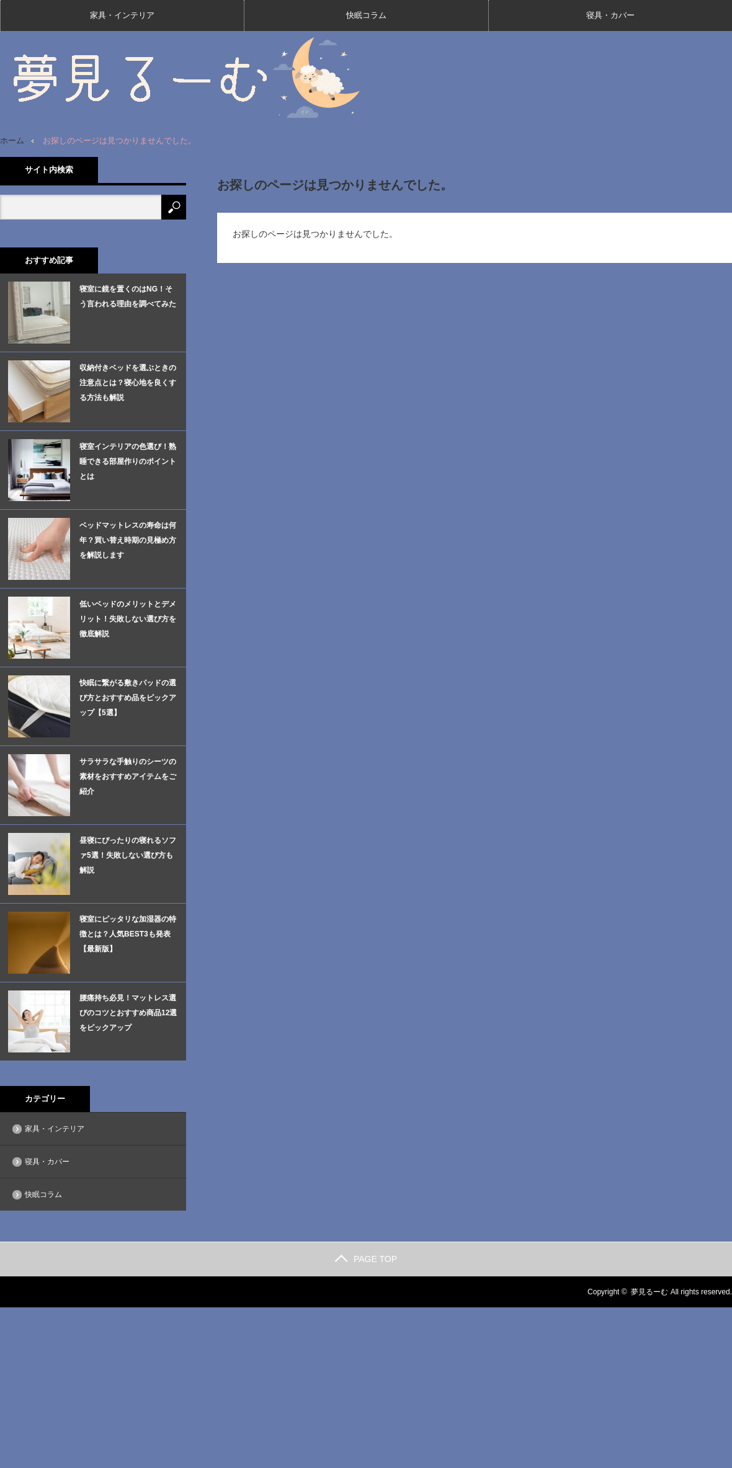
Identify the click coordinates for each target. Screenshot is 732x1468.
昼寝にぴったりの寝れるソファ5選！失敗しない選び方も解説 (127, 855)
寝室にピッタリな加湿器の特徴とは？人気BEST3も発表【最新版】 (127, 934)
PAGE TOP (366, 1259)
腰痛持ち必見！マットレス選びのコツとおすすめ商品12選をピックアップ (128, 1013)
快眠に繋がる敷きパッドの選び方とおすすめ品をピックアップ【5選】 (127, 697)
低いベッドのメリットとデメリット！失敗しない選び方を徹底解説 (127, 619)
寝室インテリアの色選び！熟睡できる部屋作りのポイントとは (127, 461)
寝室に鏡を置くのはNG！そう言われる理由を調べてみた (127, 296)
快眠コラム (366, 15)
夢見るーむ (649, 1292)
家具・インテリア (122, 15)
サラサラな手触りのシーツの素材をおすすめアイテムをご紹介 (127, 776)
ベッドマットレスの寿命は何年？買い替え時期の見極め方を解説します (127, 540)
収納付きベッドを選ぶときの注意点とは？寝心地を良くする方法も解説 (127, 382)
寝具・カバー (610, 15)
